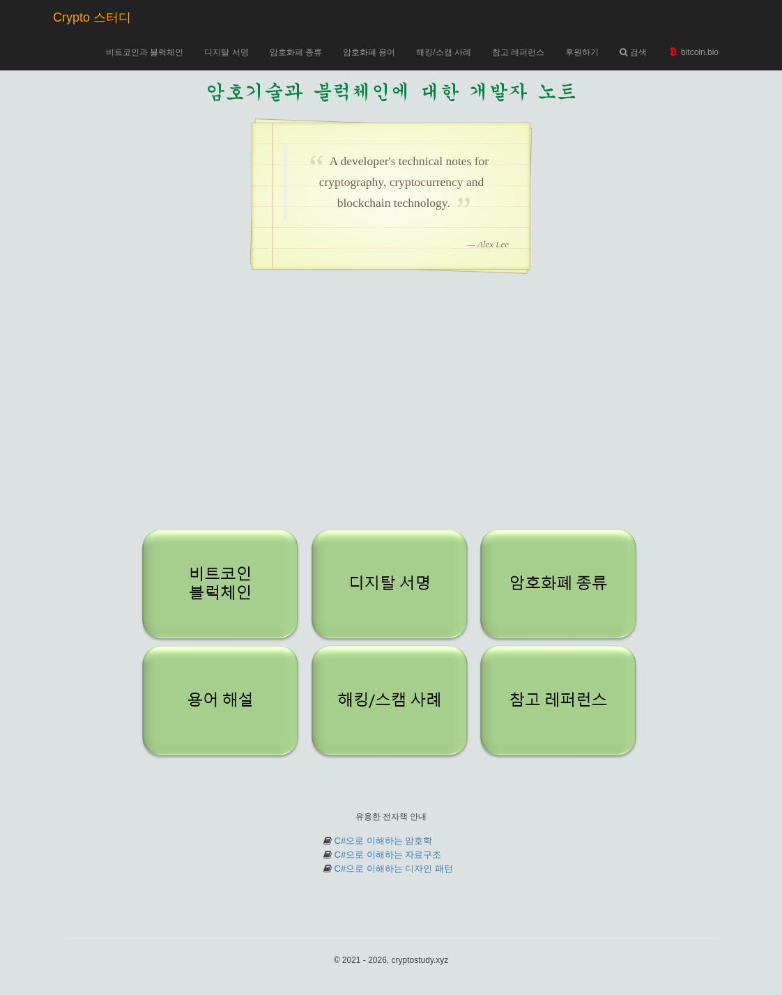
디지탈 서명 (226, 52)
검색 (633, 52)
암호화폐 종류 (296, 52)
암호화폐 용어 (369, 52)
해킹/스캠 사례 (443, 52)
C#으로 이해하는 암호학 (384, 840)
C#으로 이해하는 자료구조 (388, 854)
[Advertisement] (391, 409)
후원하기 (582, 52)
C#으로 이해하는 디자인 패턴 (394, 868)
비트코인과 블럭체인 (144, 52)
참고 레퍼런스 (518, 52)
